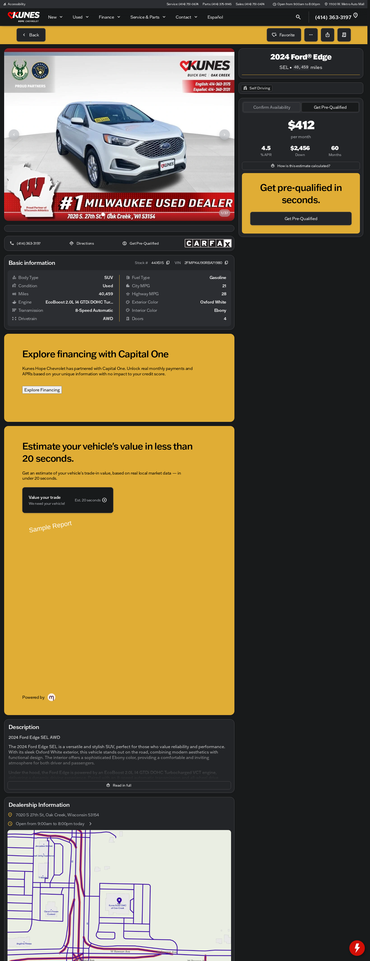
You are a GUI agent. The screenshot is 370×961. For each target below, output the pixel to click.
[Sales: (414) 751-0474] (250, 4)
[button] (311, 35)
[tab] (271, 107)
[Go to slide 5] (134, 214)
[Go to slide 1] (103, 214)
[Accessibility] (14, 4)
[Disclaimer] (17, 934)
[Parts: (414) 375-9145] (217, 4)
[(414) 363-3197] (25, 243)
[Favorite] (284, 35)
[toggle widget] (357, 948)
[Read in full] (119, 611)
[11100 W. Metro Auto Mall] (344, 4)
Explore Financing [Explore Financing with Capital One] (42, 389)
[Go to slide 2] (111, 214)
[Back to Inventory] (31, 35)
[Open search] (298, 17)
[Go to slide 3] (118, 214)
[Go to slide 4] (126, 214)
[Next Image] (224, 134)
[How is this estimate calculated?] (301, 166)
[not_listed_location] (355, 15)
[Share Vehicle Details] (327, 35)
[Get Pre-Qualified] (141, 243)
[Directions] (82, 243)
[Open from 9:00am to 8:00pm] (296, 4)
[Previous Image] (14, 134)
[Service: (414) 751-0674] (182, 4)
